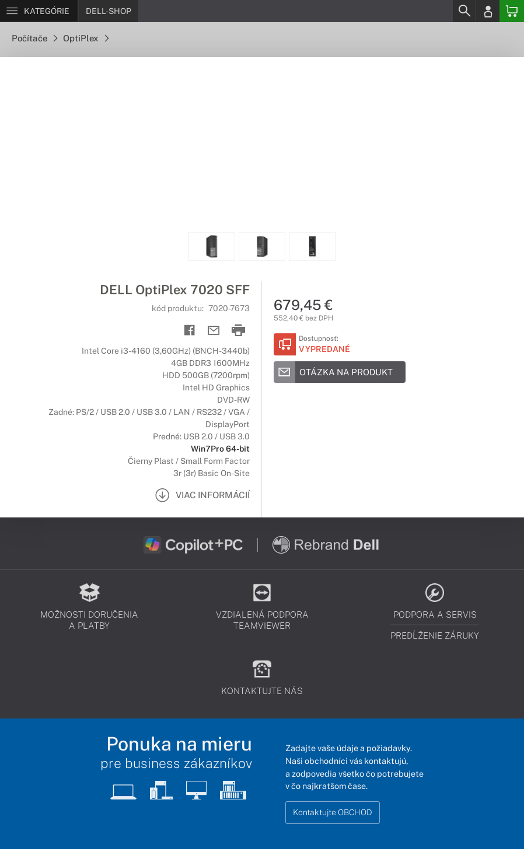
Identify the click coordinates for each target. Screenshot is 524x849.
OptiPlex (86, 38)
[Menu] (39, 11)
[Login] (487, 11)
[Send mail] (213, 330)
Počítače (34, 38)
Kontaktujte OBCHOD (332, 812)
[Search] (464, 11)
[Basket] (511, 11)
